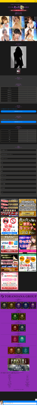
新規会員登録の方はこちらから (18, 111)
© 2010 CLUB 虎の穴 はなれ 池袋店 (18, 389)
